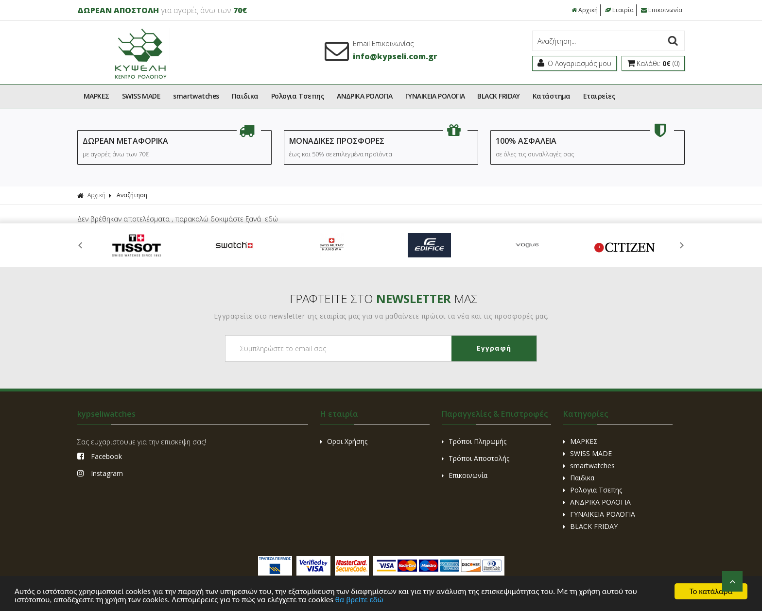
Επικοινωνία (661, 10)
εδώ (271, 218)
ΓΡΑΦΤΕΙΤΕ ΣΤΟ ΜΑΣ (384, 298)
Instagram (100, 473)
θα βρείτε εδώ (359, 600)
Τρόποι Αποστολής (475, 458)
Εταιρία (619, 10)
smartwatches (196, 96)
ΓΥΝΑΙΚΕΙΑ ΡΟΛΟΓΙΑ (435, 96)
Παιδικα (245, 96)
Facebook (99, 456)
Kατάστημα (552, 96)
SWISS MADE (141, 96)
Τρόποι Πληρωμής (474, 441)
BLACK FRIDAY (498, 96)
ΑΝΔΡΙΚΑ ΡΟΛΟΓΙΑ (365, 96)
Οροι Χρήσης (343, 441)
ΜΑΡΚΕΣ (96, 96)
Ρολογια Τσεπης (297, 96)
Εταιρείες (599, 96)
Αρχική (585, 10)
